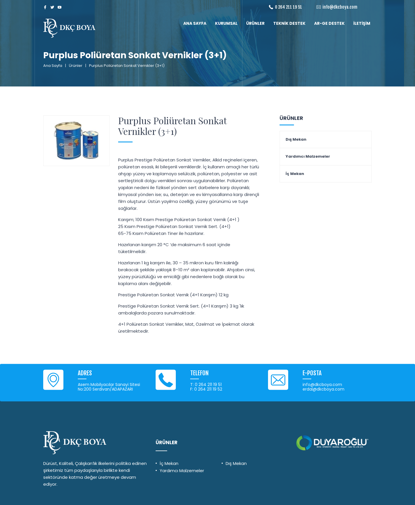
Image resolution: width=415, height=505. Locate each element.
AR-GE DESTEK (329, 23)
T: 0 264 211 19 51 (206, 384)
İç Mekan (295, 173)
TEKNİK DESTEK (289, 23)
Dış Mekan (296, 139)
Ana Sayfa (52, 65)
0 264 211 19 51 (288, 7)
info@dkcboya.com (339, 7)
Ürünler (75, 65)
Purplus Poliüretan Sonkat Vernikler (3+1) (172, 125)
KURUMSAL (226, 23)
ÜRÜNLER (255, 23)
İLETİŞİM (361, 23)
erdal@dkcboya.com (323, 389)
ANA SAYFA (194, 23)
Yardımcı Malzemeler (308, 156)
